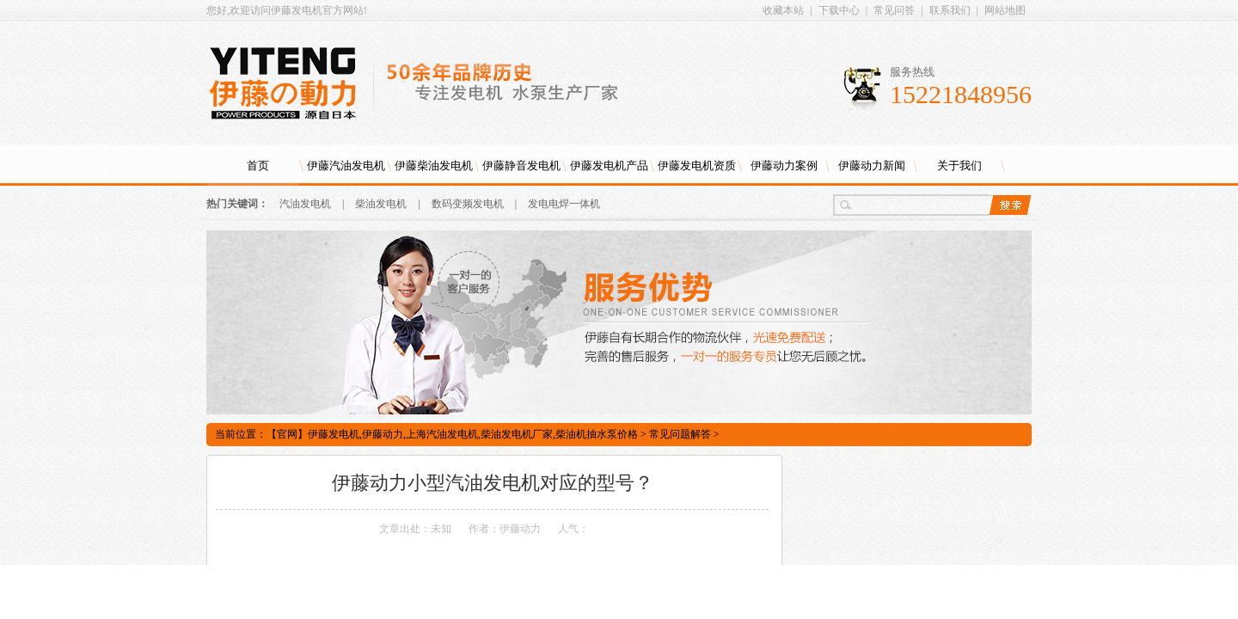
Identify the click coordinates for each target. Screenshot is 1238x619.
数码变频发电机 (468, 204)
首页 (258, 165)
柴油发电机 (381, 204)
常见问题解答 (680, 434)
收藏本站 (783, 10)
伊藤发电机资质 (697, 165)
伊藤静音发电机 (521, 165)
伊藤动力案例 (784, 165)
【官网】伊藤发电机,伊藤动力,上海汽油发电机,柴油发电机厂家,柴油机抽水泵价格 (452, 434)
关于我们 (959, 165)
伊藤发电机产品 (609, 165)
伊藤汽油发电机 (346, 165)
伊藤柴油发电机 (434, 165)
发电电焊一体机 (564, 204)
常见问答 (894, 10)
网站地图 (1005, 10)
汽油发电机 (305, 204)
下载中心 (839, 10)
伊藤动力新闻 (871, 165)
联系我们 (950, 10)
